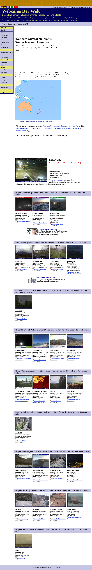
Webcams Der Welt (21, 11)
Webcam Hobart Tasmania (75, 480)
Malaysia (4, 80)
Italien (3, 32)
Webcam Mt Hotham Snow (58, 519)
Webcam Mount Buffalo (74, 517)
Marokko (4, 70)
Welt (4, 24)
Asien (3, 75)
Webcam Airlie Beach (74, 399)
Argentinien (5, 65)
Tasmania (59, 128)
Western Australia (22, 131)
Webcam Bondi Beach (40, 360)
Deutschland (5, 42)
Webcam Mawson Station (24, 221)
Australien (21, 24)
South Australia (48, 128)
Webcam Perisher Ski (74, 358)
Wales (77, 128)
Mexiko (3, 55)
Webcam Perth (21, 558)
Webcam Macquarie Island (41, 480)
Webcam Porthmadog (57, 269)
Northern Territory (22, 128)
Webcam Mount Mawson (23, 478)
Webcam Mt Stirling (22, 519)
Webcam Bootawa (56, 401)
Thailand (4, 82)
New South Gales (59, 126)
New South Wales (74, 126)
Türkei (3, 77)
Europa (3, 27)
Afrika (3, 67)
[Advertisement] (53, 31)
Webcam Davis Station (57, 224)
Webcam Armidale (22, 319)
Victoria (68, 128)
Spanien (3, 30)
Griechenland (5, 47)
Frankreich (4, 40)
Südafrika (4, 72)
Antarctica (46, 126)
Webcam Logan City (57, 180)
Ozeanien (11, 24)
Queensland (35, 128)
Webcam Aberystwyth (40, 269)
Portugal (4, 45)
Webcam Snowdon (22, 269)
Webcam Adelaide (22, 441)
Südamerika (5, 60)
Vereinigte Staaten (7, 52)
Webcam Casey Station (40, 223)
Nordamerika (5, 50)
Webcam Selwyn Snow (57, 358)
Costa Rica (4, 57)
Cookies (57, 567)
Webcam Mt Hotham (39, 519)
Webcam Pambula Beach (24, 358)
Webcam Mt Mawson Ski (57, 478)
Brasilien (4, 62)
